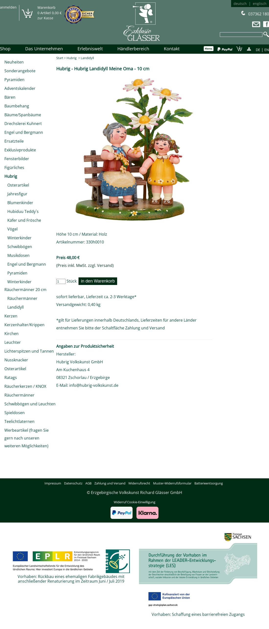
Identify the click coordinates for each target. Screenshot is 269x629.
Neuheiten (14, 62)
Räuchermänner (20, 298)
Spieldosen (14, 412)
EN (266, 49)
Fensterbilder (16, 158)
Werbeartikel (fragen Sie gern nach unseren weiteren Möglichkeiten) (26, 438)
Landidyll (14, 307)
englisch (260, 3)
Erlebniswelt (90, 49)
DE (258, 49)
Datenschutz (73, 483)
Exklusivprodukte (20, 150)
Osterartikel (16, 185)
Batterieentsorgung (208, 483)
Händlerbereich (133, 49)
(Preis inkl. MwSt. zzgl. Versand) (85, 265)
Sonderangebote (19, 70)
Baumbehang (16, 106)
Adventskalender (19, 88)
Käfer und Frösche (22, 220)
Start (59, 58)
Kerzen (10, 316)
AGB (88, 483)
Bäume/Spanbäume (22, 114)
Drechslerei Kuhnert (23, 123)
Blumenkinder (18, 202)
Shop (5, 49)
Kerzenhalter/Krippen (24, 324)
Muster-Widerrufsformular (172, 483)
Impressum (53, 483)
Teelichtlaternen (19, 421)
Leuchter (12, 342)
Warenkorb (46, 7)
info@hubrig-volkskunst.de (93, 385)
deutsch (240, 3)
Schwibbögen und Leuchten (30, 404)
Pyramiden (14, 79)
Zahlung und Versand (145, 328)
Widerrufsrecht (139, 483)
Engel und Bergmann (23, 132)
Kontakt (171, 49)
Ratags (10, 377)
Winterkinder (18, 238)
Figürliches (14, 167)
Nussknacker (16, 360)
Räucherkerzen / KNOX (25, 386)
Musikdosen (17, 255)
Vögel (11, 229)
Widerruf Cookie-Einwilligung (134, 502)
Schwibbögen (18, 246)
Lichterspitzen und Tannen (29, 351)
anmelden (8, 7)
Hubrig (10, 176)
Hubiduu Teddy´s (21, 211)
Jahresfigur (15, 194)
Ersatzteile (14, 141)
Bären (9, 97)
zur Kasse (45, 18)
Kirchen (11, 333)
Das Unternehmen (44, 49)
